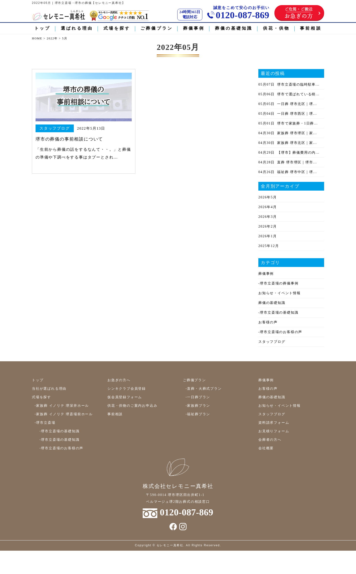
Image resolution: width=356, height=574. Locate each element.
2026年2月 (267, 226)
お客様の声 (268, 322)
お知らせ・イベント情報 (279, 293)
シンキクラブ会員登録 (126, 388)
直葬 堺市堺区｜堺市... (287, 162)
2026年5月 (267, 197)
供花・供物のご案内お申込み (132, 405)
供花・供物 (276, 28)
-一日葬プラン (198, 397)
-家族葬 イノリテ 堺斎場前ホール (64, 414)
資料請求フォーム (273, 422)
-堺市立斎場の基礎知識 (278, 312)
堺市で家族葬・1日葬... (288, 123)
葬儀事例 (194, 28)
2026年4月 (267, 207)
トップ (42, 28)
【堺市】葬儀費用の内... (288, 152)
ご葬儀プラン (157, 28)
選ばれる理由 (77, 28)
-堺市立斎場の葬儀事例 (278, 283)
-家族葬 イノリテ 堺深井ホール (62, 405)
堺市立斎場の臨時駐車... (288, 84)
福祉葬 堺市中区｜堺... (287, 172)
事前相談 (310, 28)
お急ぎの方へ (119, 380)
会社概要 (266, 448)
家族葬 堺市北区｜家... (287, 143)
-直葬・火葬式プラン (204, 388)
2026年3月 (267, 217)
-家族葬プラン (198, 405)
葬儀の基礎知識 (234, 28)
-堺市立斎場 (45, 422)
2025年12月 (268, 246)
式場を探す (117, 28)
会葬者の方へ (269, 440)
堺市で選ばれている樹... (288, 94)
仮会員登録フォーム (124, 397)
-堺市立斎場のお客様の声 (280, 332)
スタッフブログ (271, 342)
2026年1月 (267, 236)
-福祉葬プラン (198, 414)
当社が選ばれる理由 (49, 388)
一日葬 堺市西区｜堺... (287, 113)
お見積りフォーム (273, 431)
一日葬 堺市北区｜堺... (287, 104)
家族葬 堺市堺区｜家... (287, 133)
